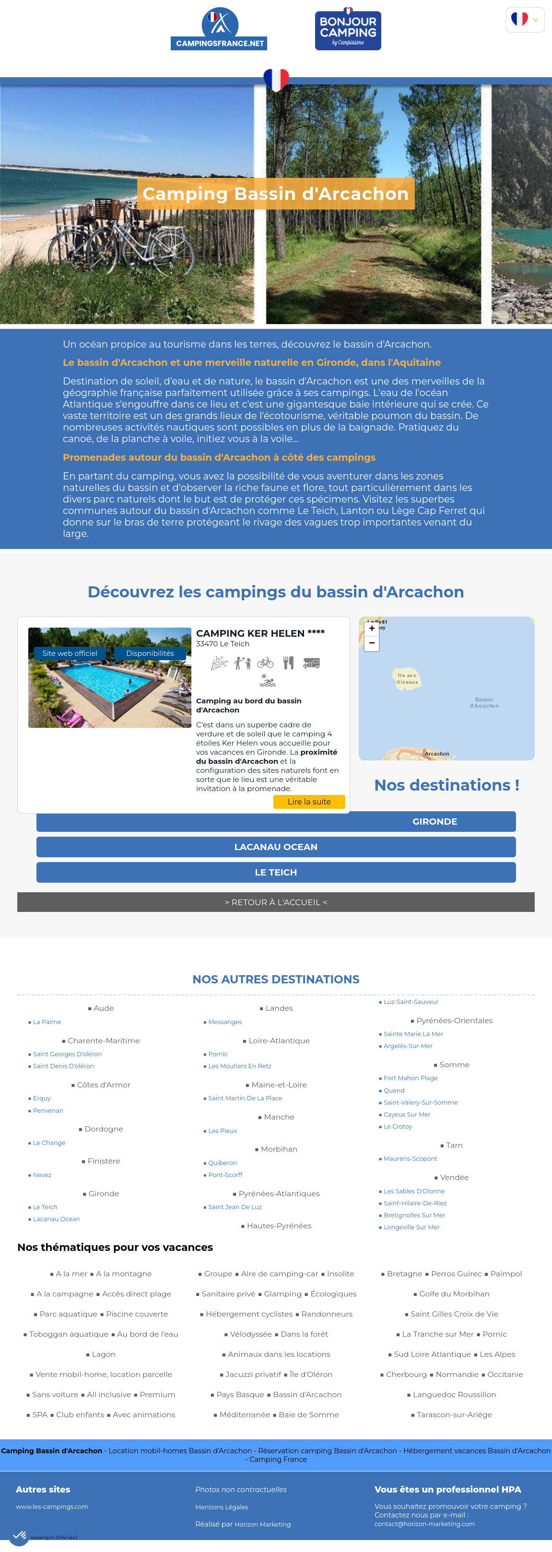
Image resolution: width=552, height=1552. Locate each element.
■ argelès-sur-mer (409, 1037)
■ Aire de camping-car (256, 1265)
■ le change (49, 1134)
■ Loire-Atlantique (276, 1032)
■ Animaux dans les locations (276, 1386)
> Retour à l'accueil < (276, 898)
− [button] (372, 644)
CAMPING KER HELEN (258, 641)
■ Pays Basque (231, 1426)
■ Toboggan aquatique (100, 1325)
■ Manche (276, 1108)
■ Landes (276, 999)
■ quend (393, 1081)
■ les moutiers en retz (242, 1057)
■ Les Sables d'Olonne (416, 1182)
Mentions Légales (225, 1518)
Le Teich (276, 869)
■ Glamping (311, 1285)
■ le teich (45, 1198)
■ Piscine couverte (138, 1305)
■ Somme (451, 1055)
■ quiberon (222, 1154)
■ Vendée (451, 1168)
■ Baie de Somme (485, 1265)
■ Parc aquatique (60, 1305)
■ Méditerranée (412, 1265)
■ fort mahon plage (412, 1069)
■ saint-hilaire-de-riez (417, 1194)
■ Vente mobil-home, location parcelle (101, 1366)
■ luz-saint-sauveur (412, 993)
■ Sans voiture (70, 1386)
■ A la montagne (123, 1265)
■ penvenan (48, 1101)
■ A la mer (64, 1265)
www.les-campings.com (57, 1518)
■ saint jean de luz (236, 1198)
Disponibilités (150, 739)
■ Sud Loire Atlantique (426, 1366)
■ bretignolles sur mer (416, 1206)
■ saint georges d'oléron (70, 1045)
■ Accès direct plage (137, 1285)
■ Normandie (454, 1386)
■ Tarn (451, 1136)
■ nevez (41, 1166)
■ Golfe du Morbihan (451, 1305)
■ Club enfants (139, 1406)
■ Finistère (100, 1152)
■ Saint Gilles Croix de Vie (451, 1325)
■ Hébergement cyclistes (276, 1325)
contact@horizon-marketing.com (432, 1535)
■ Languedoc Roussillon (451, 1406)
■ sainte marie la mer (415, 1025)
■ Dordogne (101, 1120)
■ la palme (47, 1013)
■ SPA (94, 1406)
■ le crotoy (397, 1118)
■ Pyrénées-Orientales (451, 1011)
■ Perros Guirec (453, 1285)
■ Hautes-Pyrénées (276, 1217)
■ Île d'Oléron (312, 1406)
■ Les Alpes (500, 1366)
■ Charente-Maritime (101, 1032)
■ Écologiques (276, 1305)
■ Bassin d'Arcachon (308, 1426)
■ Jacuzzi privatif (246, 1406)
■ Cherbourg (396, 1386)
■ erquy (41, 1089)
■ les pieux (222, 1122)
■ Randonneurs (247, 1346)
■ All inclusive (132, 1386)
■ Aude (100, 999)
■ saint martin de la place (248, 1089)
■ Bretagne (395, 1285)
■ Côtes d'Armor (100, 1076)
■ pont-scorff (225, 1166)
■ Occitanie (509, 1386)
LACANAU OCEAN (276, 845)
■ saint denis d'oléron (66, 1057)
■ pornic (217, 1045)
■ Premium (55, 1406)
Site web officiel (69, 739)
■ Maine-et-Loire (276, 1076)
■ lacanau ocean (57, 1210)
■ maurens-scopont (412, 1150)
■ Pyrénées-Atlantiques (276, 1184)
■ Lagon (140, 1346)
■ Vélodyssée (310, 1346)
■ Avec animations (79, 1426)
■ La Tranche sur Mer (433, 1346)
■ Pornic (497, 1346)
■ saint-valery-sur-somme (424, 1093)
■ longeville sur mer (413, 1218)
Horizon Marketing (267, 1535)
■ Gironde (101, 1184)
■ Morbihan (276, 1140)
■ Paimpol (510, 1285)
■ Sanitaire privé (249, 1285)
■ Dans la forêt (276, 1366)
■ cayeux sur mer (408, 1106)
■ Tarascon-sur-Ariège (451, 1426)
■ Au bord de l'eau (82, 1346)
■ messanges (225, 1013)
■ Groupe (141, 1426)
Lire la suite (309, 816)
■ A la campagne (56, 1285)
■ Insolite (325, 1265)
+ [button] (372, 629)
